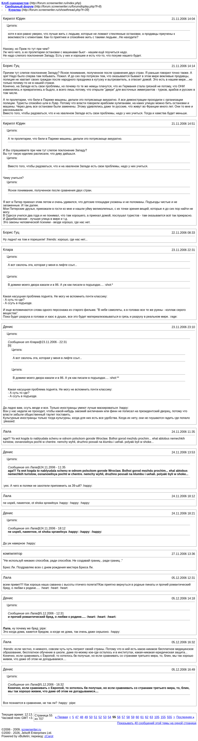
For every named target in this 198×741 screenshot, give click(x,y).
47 (77, 717)
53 (105, 717)
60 (137, 717)
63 (151, 717)
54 (109, 717)
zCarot (48, 736)
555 (169, 717)
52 (100, 717)
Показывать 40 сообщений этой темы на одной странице (156, 723)
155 (163, 717)
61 (142, 717)
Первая (61, 717)
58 (128, 717)
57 (123, 717)
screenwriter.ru (31, 729)
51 (95, 717)
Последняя (185, 717)
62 (146, 717)
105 (156, 717)
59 (132, 717)
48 (81, 717)
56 (118, 717)
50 (91, 717)
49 (86, 717)
